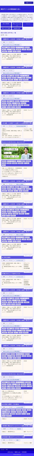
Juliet (17, 440)
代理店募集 (24, 452)
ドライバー (28, 23)
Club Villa (19, 428)
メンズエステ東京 (19, 407)
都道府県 (16, 28)
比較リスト (29, 2)
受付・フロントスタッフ (17, 24)
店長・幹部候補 (6, 23)
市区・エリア (4, 28)
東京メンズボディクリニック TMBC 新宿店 (11, 295)
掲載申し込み (17, 452)
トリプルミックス (19, 260)
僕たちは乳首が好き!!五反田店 (23, 145)
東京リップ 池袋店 (19, 184)
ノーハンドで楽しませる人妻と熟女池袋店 (11, 379)
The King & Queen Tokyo (21, 126)
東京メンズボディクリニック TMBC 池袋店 (11, 44)
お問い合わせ (10, 452)
